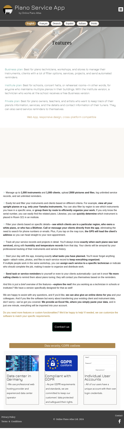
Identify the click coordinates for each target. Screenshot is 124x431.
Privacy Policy (8, 417)
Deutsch (56, 23)
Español (69, 23)
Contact (119, 415)
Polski (94, 23)
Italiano (82, 23)
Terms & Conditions (11, 421)
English (30, 23)
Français (43, 23)
